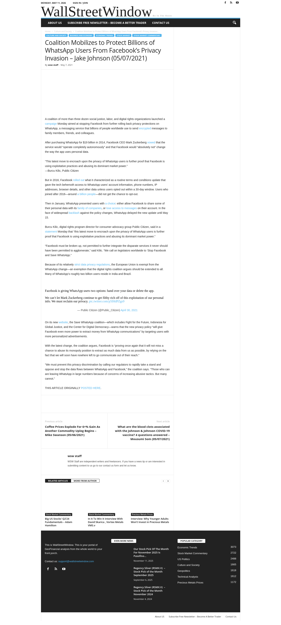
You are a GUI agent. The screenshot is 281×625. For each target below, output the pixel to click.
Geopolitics (184, 570)
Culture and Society (63, 31)
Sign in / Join (80, 2)
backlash (74, 212)
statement (51, 231)
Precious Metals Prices (142, 514)
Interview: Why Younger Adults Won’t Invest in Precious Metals (150, 520)
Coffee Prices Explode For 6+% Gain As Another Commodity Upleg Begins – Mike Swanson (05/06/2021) (72, 431)
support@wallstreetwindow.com (76, 561)
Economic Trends (104, 35)
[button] (234, 23)
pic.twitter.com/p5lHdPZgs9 (106, 301)
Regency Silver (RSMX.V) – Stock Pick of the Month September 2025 (149, 571)
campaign (51, 123)
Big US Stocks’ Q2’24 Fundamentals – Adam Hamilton (58, 522)
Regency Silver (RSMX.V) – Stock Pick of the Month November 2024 (149, 590)
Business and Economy (81, 35)
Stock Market (123, 35)
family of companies (89, 208)
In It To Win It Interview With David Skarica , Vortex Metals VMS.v (106, 522)
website (63, 322)
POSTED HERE (90, 388)
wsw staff (53, 64)
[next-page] (168, 481)
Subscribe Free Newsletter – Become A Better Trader (107, 23)
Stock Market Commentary (147, 35)
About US (55, 23)
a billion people (86, 194)
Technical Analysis (188, 576)
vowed (151, 142)
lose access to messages (121, 208)
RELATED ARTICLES (58, 480)
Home (48, 31)
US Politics (184, 559)
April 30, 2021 (129, 310)
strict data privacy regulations (92, 264)
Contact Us (160, 23)
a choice (110, 203)
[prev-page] (163, 481)
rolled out (78, 180)
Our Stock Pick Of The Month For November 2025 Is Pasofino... (151, 552)
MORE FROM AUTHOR (85, 480)
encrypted (145, 128)
